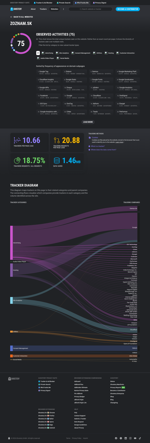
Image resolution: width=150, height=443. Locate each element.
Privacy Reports (117, 387)
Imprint (85, 438)
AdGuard (77, 381)
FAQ (75, 413)
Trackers (43, 9)
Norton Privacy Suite (81, 390)
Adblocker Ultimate (80, 387)
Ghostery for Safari (46, 419)
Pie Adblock (78, 393)
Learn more (120, 142)
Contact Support (79, 416)
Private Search (63, 3)
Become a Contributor (128, 9)
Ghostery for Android (46, 428)
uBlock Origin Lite (80, 403)
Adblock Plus (78, 384)
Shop (112, 396)
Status (112, 381)
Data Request (79, 422)
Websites (54, 9)
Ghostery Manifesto (117, 384)
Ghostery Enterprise (117, 393)
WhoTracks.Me (82, 3)
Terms (68, 438)
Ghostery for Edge (45, 425)
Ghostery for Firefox (46, 416)
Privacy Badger (79, 396)
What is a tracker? (96, 146)
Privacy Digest (99, 3)
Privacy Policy (76, 438)
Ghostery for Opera (46, 422)
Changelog (114, 403)
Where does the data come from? (102, 150)
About (33, 9)
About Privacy (79, 428)
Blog (111, 399)
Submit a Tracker (80, 419)
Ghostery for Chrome (46, 413)
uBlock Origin (78, 399)
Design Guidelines (80, 425)
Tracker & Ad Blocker (43, 3)
